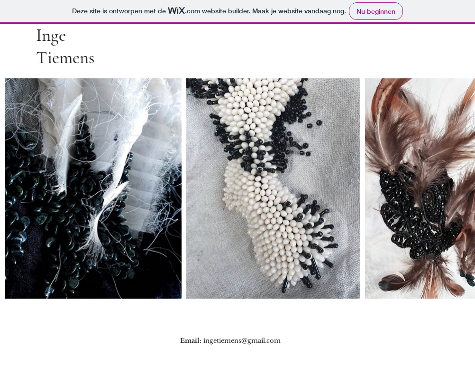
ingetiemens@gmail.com (242, 341)
